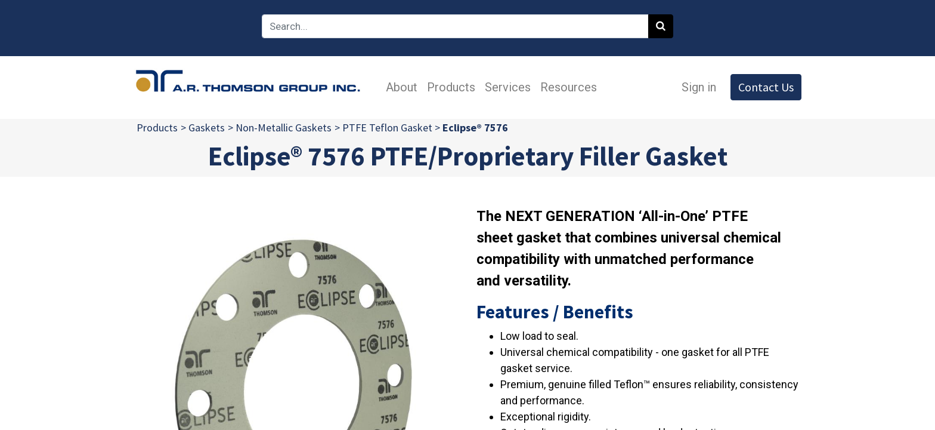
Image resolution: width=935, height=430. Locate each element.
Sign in (696, 87)
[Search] (660, 26)
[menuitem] (404, 87)
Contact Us (763, 86)
